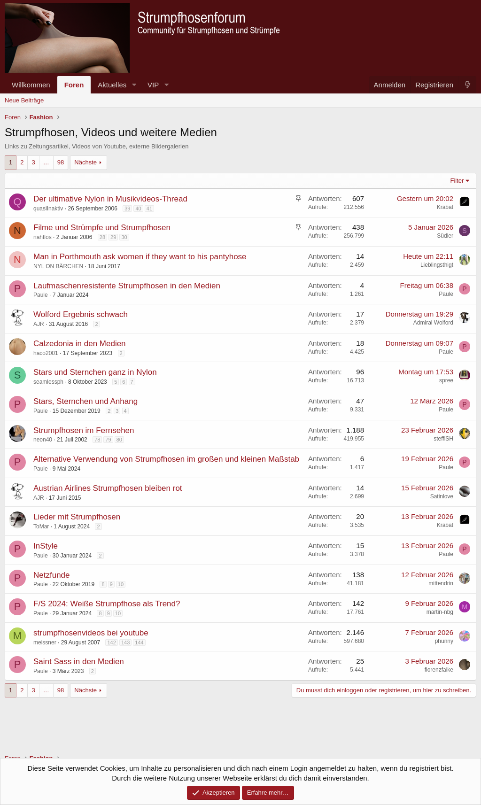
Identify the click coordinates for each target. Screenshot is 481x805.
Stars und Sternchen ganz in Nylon (95, 372)
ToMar (41, 526)
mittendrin (440, 583)
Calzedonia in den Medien (79, 343)
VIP (153, 85)
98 (60, 162)
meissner (44, 642)
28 (102, 237)
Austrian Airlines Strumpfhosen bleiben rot (107, 488)
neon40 (42, 439)
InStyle (45, 546)
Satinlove (441, 496)
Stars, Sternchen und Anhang (85, 401)
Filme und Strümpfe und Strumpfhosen (102, 227)
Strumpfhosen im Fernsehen (83, 430)
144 (139, 642)
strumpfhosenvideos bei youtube (90, 632)
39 (127, 208)
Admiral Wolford (433, 322)
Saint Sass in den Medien (78, 661)
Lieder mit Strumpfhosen (76, 516)
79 (108, 439)
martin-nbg (440, 612)
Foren (74, 85)
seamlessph (48, 382)
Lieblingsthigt (436, 265)
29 (113, 237)
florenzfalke (439, 669)
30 (124, 237)
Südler (445, 235)
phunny (444, 641)
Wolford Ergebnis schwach (80, 314)
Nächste (85, 162)
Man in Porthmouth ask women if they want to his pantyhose (140, 256)
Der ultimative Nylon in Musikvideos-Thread (110, 198)
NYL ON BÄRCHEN (58, 266)
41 (149, 208)
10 (121, 584)
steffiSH (443, 438)
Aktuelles (112, 85)
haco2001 (45, 353)
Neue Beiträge (24, 100)
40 (138, 208)
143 (125, 642)
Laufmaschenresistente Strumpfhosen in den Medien (126, 285)
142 (111, 642)
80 (119, 439)
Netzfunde (51, 575)
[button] (133, 84)
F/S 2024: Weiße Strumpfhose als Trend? (106, 603)
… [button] (46, 162)
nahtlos (42, 237)
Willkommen (31, 85)
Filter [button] (457, 180)
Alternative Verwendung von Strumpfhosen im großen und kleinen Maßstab (166, 459)
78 (97, 439)
